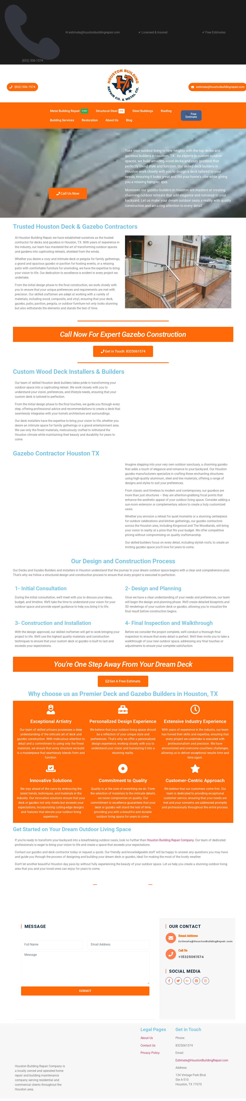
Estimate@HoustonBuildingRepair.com (201, 1060)
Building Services (62, 120)
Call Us (182, 950)
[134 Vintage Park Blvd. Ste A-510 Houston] (103, 1060)
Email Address (188, 936)
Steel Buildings (142, 111)
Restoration (90, 120)
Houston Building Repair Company (170, 840)
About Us (112, 120)
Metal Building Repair (69, 111)
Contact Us (147, 1045)
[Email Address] (171, 938)
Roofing (166, 111)
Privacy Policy (150, 1053)
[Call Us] (171, 954)
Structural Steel (110, 111)
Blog (129, 120)
